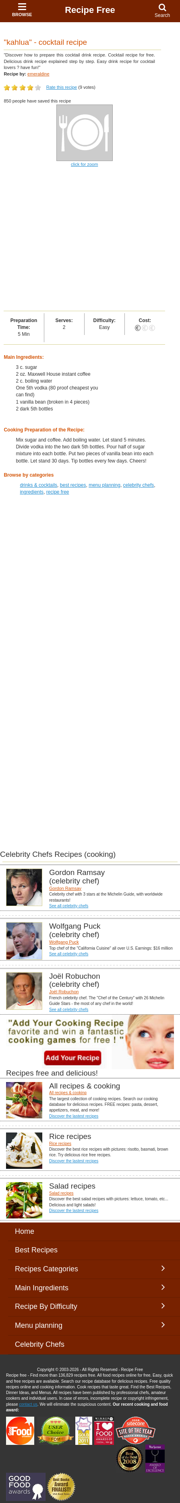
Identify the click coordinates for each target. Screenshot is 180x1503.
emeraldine (38, 73)
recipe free (57, 492)
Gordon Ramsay (65, 888)
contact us (28, 1404)
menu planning (104, 485)
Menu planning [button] (90, 1325)
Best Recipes (36, 1250)
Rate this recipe (61, 87)
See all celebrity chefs (68, 906)
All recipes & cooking (68, 1093)
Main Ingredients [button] (90, 1287)
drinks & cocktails (38, 485)
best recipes (73, 485)
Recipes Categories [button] (90, 1268)
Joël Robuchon (64, 991)
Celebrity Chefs (39, 1344)
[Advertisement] (90, 240)
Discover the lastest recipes (73, 1116)
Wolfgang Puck (64, 942)
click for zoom (84, 164)
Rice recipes (60, 1143)
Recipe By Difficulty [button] (90, 1306)
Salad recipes (61, 1193)
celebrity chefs (138, 485)
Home (24, 1231)
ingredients (31, 492)
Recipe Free (90, 10)
